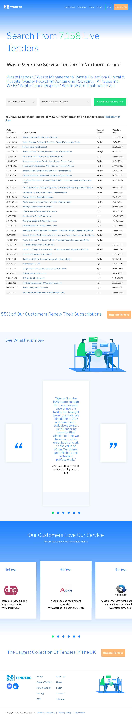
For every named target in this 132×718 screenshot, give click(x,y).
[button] (53, 513)
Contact (99, 7)
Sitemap (60, 699)
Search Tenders (70, 7)
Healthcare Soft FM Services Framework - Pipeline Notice (47, 259)
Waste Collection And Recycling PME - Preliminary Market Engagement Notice (56, 240)
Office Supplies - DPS (31, 264)
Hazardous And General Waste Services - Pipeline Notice (46, 171)
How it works (82, 7)
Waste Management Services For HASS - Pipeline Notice (46, 202)
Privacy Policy (65, 712)
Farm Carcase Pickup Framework (36, 216)
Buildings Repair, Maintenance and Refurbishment (43, 292)
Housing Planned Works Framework (37, 207)
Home (39, 676)
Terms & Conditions (46, 712)
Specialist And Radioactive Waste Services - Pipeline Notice (48, 166)
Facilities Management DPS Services (38, 245)
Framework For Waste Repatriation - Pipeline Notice (44, 192)
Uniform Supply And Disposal (34, 147)
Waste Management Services (35, 288)
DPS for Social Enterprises (33, 278)
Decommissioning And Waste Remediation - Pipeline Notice (48, 161)
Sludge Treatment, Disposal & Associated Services (44, 268)
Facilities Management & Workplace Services (42, 283)
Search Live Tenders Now (110, 101)
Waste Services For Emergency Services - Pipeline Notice (47, 152)
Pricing (91, 7)
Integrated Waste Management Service (39, 211)
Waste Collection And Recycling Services (40, 137)
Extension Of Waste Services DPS (37, 254)
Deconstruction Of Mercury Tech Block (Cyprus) (42, 156)
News (59, 682)
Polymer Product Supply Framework (37, 197)
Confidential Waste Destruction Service (39, 226)
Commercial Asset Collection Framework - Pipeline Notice (47, 175)
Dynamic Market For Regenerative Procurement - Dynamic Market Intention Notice (58, 235)
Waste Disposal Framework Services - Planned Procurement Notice (51, 142)
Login (109, 7)
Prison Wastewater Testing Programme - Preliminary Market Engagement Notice (57, 187)
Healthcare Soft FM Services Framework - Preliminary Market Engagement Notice (57, 230)
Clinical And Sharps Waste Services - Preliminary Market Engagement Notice (55, 249)
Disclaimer (80, 712)
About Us (61, 676)
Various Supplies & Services (34, 273)
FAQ (38, 699)
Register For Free (121, 7)
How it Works (43, 688)
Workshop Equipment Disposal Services (39, 221)
